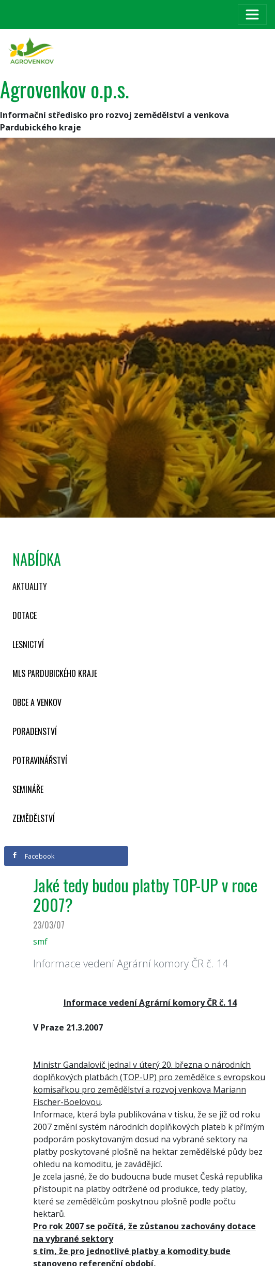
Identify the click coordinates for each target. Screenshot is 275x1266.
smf (40, 941)
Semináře (27, 789)
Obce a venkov (37, 702)
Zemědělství (33, 818)
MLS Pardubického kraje (54, 673)
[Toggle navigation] (252, 14)
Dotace (24, 615)
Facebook (33, 856)
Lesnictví (28, 644)
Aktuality (29, 586)
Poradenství (34, 731)
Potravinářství (39, 760)
